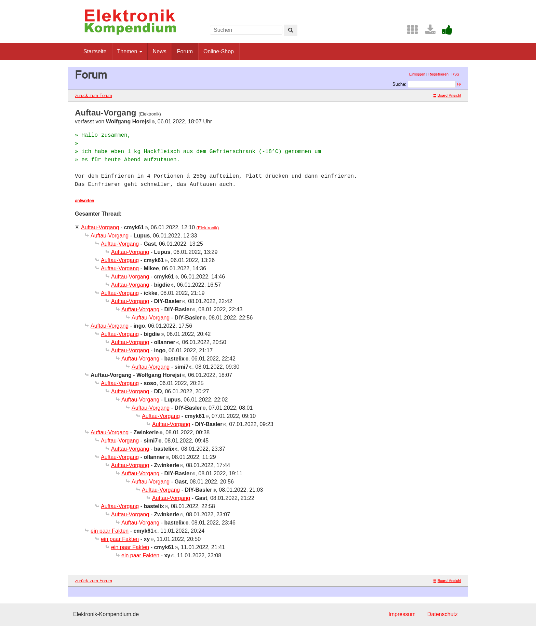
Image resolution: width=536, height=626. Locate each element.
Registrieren (438, 74)
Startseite (95, 51)
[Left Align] (290, 30)
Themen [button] (129, 51)
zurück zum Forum (93, 95)
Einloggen (417, 74)
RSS (455, 74)
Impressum (401, 614)
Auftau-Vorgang (100, 227)
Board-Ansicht (447, 95)
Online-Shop (218, 51)
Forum (185, 51)
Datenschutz (442, 614)
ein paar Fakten (110, 531)
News (159, 51)
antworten (84, 200)
